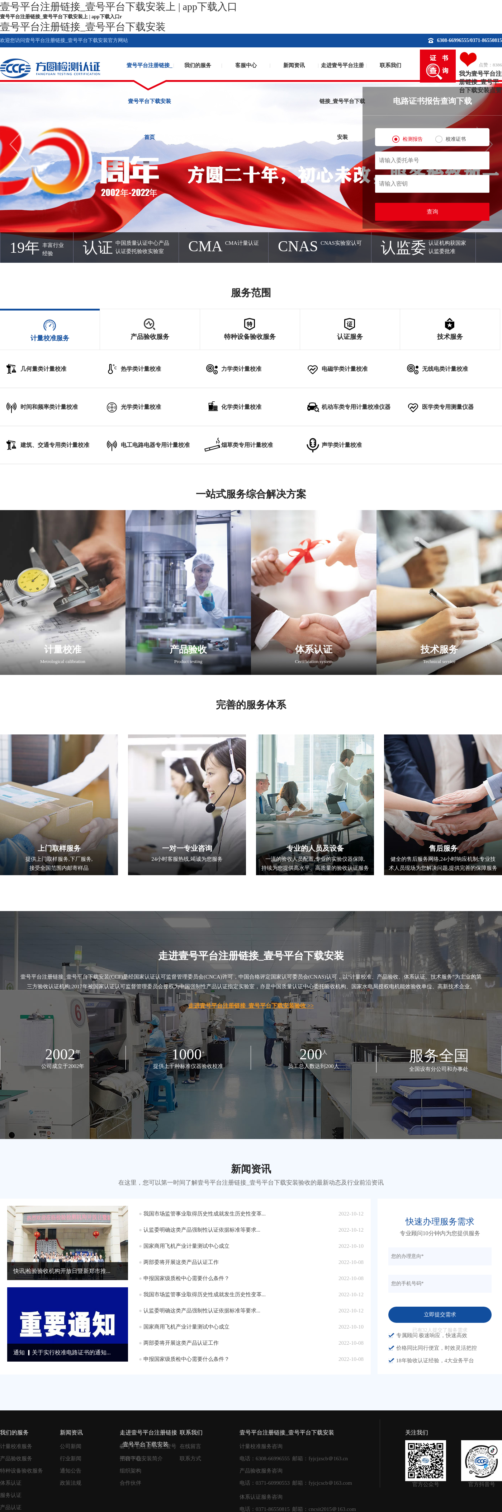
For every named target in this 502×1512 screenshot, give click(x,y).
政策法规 (70, 1483)
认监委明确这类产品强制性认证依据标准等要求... (201, 1230)
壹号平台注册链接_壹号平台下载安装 (83, 26)
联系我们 (390, 65)
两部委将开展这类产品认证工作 (181, 1262)
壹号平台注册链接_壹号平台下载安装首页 (149, 77)
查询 (432, 212)
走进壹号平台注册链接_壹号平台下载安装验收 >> (251, 1006)
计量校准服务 (16, 1446)
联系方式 (190, 1458)
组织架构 (130, 1471)
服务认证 (11, 1495)
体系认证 (11, 1483)
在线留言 (190, 1446)
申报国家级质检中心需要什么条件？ (186, 1278)
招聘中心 (130, 1458)
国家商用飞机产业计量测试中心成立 (186, 1246)
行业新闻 (70, 1458)
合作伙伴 (130, 1483)
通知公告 (70, 1471)
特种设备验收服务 (21, 1471)
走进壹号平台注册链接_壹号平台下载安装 (342, 77)
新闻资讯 (294, 65)
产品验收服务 (16, 1458)
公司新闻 (70, 1446)
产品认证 (11, 1507)
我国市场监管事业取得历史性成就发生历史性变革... (204, 1214)
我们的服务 (197, 65)
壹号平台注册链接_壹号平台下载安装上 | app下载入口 (118, 6)
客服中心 (246, 65)
